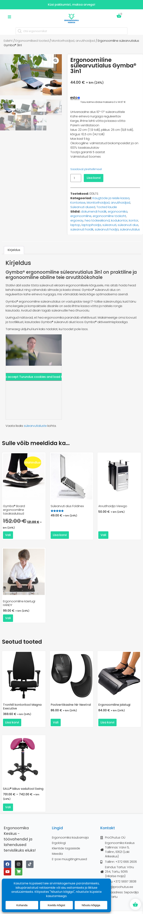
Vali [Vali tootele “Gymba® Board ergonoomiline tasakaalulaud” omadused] (8, 535)
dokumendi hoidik (94, 211)
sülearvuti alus (128, 225)
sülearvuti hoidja (107, 229)
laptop (75, 225)
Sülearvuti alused (82, 207)
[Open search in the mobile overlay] (71, 31)
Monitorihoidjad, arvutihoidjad (73, 41)
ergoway (76, 220)
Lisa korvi (94, 178)
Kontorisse (77, 202)
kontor (133, 220)
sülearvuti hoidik (81, 229)
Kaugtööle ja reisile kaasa (111, 198)
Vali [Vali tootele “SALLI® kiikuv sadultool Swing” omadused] (8, 807)
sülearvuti (109, 225)
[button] (55, 60)
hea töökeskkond (97, 220)
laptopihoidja (91, 225)
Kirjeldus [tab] (14, 250)
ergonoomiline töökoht (109, 216)
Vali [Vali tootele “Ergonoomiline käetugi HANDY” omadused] (8, 618)
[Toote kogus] (75, 178)
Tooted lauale (106, 207)
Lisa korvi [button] (60, 535)
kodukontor (119, 220)
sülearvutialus (130, 229)
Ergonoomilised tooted (32, 41)
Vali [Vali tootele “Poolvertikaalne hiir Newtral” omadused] (55, 722)
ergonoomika (117, 211)
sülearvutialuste (35, 426)
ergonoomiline (80, 216)
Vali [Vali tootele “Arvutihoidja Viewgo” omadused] (103, 535)
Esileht (8, 41)
